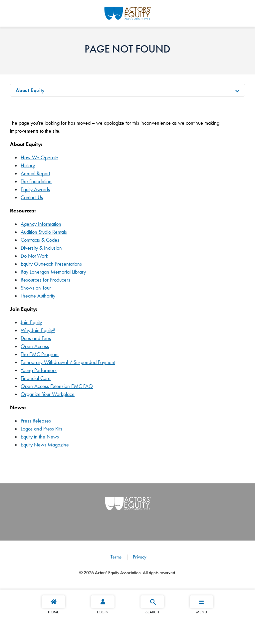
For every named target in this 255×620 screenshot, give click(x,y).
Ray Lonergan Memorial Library (53, 271)
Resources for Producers (45, 279)
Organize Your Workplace (48, 394)
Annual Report (35, 173)
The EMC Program (40, 354)
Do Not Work (34, 255)
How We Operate (39, 157)
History (28, 165)
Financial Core (36, 378)
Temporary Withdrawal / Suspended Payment (68, 362)
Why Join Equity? (38, 330)
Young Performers (39, 370)
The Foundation (36, 181)
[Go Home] (127, 12)
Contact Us (32, 197)
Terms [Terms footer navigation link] (116, 557)
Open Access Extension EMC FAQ (57, 386)
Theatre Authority (38, 295)
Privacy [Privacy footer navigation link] (139, 557)
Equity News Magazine (45, 444)
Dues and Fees (36, 338)
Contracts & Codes (40, 239)
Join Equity (31, 322)
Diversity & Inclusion (41, 247)
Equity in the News (40, 436)
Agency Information (41, 223)
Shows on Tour (36, 287)
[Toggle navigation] (237, 90)
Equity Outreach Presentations (51, 263)
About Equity (30, 90)
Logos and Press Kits (41, 428)
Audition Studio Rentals (44, 231)
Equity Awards (35, 189)
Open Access (35, 346)
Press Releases (36, 420)
